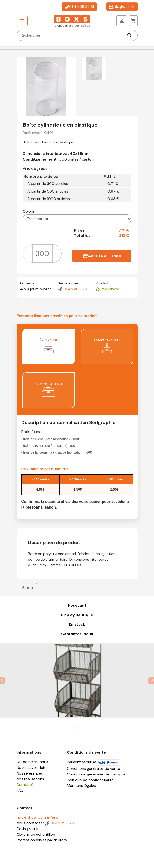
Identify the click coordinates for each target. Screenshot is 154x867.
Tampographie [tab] (106, 345)
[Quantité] (42, 253)
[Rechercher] (77, 35)
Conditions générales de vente (93, 768)
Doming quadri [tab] (48, 389)
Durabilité (25, 784)
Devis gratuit (28, 828)
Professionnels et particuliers (42, 840)
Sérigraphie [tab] (48, 345)
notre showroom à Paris (37, 817)
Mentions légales (81, 785)
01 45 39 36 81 (79, 6)
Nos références (30, 773)
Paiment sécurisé (93, 762)
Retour (26, 587)
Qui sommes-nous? (33, 761)
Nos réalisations (30, 778)
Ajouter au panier (102, 256)
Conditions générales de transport (97, 774)
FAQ (20, 790)
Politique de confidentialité (90, 779)
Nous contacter (30, 823)
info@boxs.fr (122, 6)
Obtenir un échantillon (36, 834)
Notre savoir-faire (32, 767)
